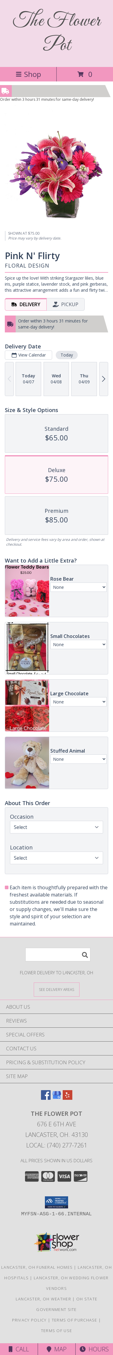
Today (67, 355)
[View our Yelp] (67, 1097)
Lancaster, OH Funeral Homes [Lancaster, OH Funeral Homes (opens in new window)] (37, 1267)
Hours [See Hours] (94, 1349)
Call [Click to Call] (19, 1349)
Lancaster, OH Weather (43, 1299)
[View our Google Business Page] (56, 1097)
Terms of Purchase (74, 1320)
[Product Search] (57, 954)
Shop (28, 74)
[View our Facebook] (46, 1097)
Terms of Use (56, 1330)
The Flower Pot (56, 33)
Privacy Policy (29, 1320)
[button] (56, 1202)
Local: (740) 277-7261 (56, 1145)
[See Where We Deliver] (57, 989)
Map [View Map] (57, 1349)
